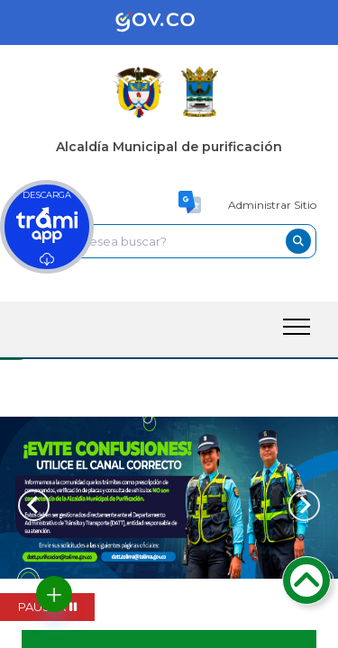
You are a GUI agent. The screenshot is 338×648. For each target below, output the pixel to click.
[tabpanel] (169, 498)
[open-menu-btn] (296, 327)
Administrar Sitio (272, 205)
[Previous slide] (34, 505)
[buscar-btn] (298, 241)
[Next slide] (304, 505)
